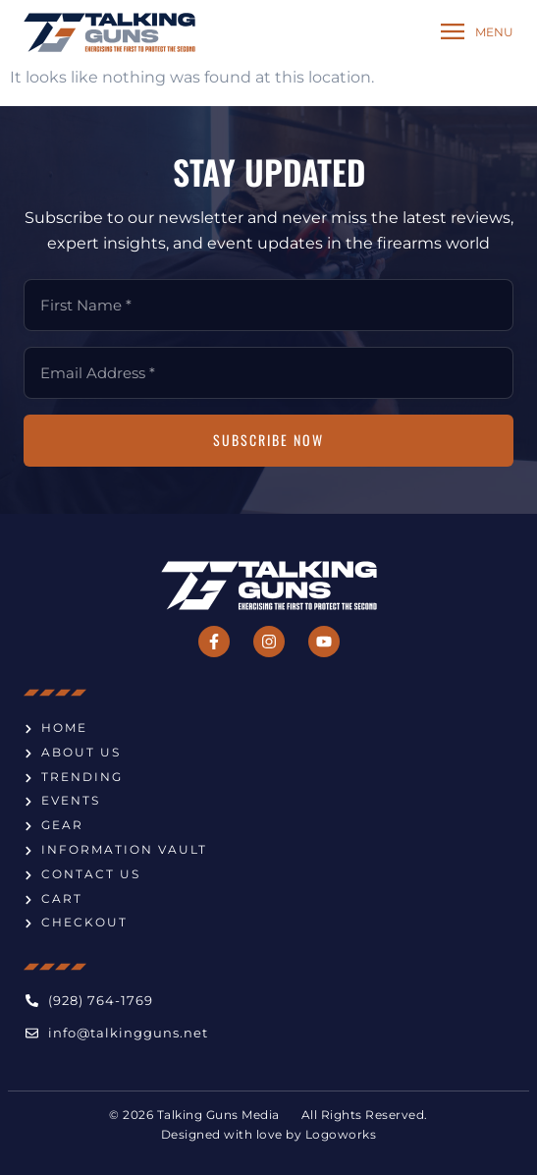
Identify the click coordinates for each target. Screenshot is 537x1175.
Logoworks (341, 1135)
